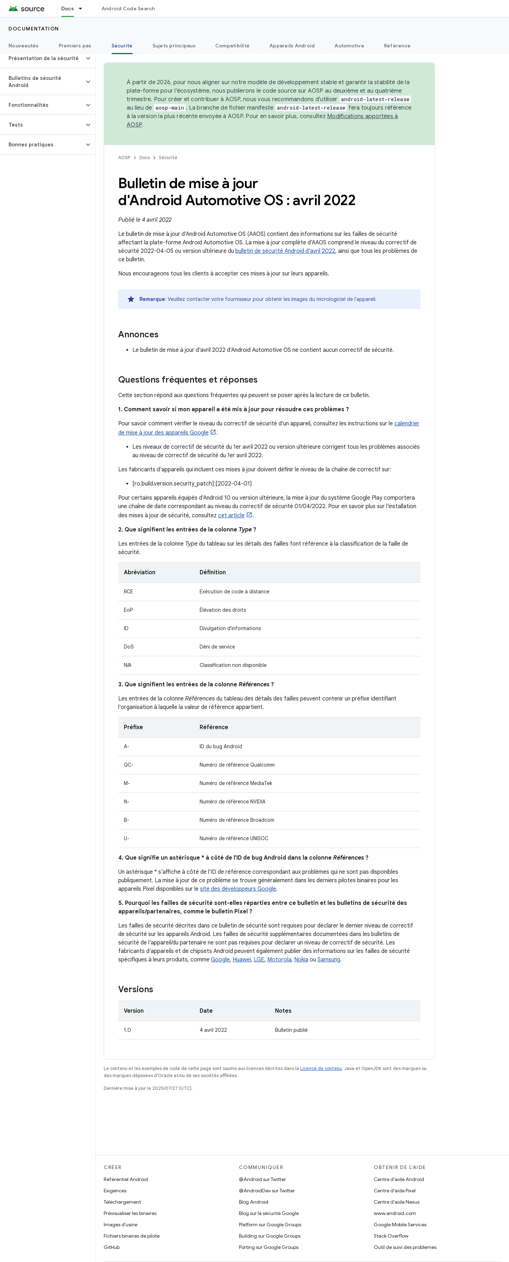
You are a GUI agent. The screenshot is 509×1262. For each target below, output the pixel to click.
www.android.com (395, 1213)
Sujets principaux (174, 45)
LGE (259, 959)
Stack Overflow (391, 1236)
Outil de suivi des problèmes (405, 1247)
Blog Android (253, 1202)
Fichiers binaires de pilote (132, 1236)
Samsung (329, 959)
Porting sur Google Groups (268, 1247)
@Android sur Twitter (262, 1179)
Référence (397, 45)
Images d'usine (120, 1224)
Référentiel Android (126, 1179)
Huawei (242, 959)
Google (220, 959)
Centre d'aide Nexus (396, 1202)
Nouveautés (23, 45)
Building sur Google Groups (270, 1236)
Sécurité (168, 158)
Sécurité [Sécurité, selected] (122, 45)
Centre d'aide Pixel (395, 1190)
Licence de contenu (321, 1068)
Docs (144, 158)
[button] (42, 58)
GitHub (112, 1247)
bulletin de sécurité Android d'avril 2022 (285, 251)
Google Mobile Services (400, 1224)
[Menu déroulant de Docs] (83, 8)
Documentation (33, 28)
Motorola (279, 959)
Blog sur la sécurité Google (269, 1213)
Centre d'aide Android (399, 1179)
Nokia (301, 959)
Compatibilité (232, 45)
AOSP (124, 158)
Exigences (115, 1190)
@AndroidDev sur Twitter (267, 1190)
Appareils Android (292, 45)
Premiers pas (75, 45)
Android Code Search (128, 8)
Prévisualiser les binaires (130, 1213)
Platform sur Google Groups (270, 1224)
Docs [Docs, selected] (67, 8)
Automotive (349, 45)
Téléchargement (122, 1202)
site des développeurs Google (238, 888)
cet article (231, 515)
